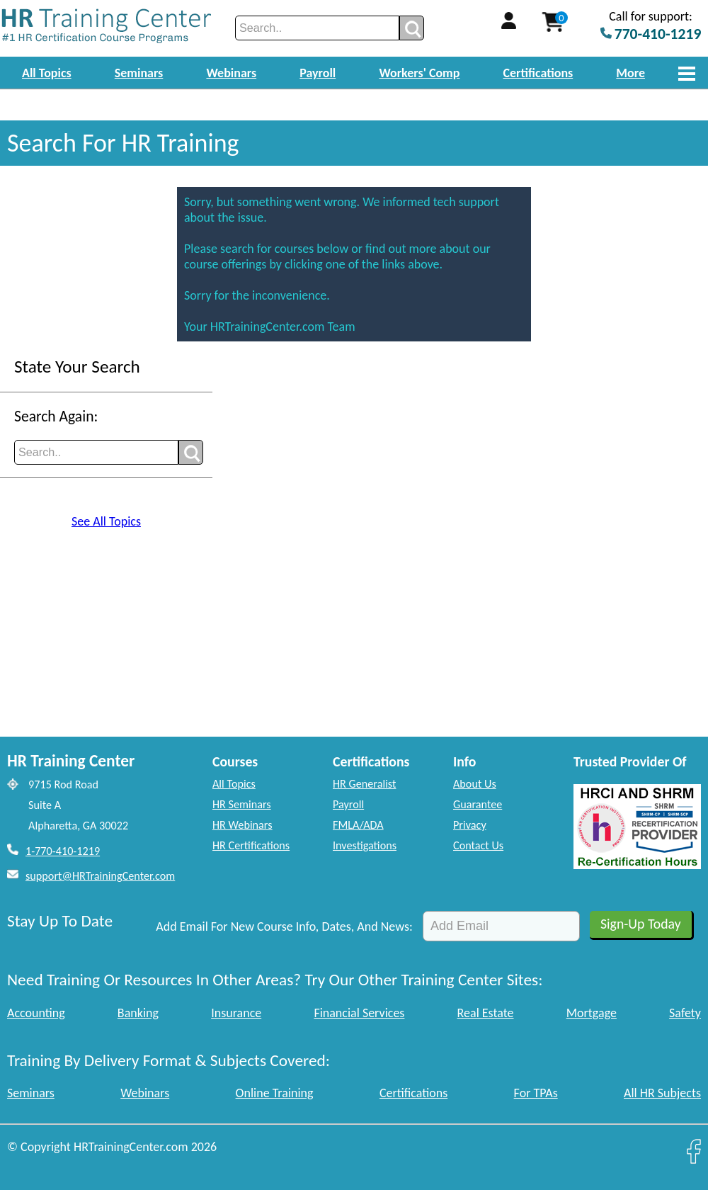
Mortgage (591, 1013)
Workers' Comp (419, 73)
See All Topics (106, 521)
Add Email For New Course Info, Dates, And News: (284, 926)
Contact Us (478, 845)
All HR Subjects (662, 1093)
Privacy (469, 825)
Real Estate (485, 1013)
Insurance (236, 1013)
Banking (138, 1013)
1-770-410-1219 (62, 851)
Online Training (275, 1093)
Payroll (317, 73)
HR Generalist (364, 783)
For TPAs (536, 1093)
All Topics (47, 73)
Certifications (538, 73)
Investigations (364, 845)
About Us (474, 783)
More (630, 73)
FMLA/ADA (358, 825)
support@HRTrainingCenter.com (100, 876)
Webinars (231, 73)
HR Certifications (251, 845)
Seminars (139, 73)
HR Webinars (242, 825)
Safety (685, 1013)
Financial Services (359, 1013)
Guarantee (477, 804)
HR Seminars (241, 804)
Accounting (36, 1013)
